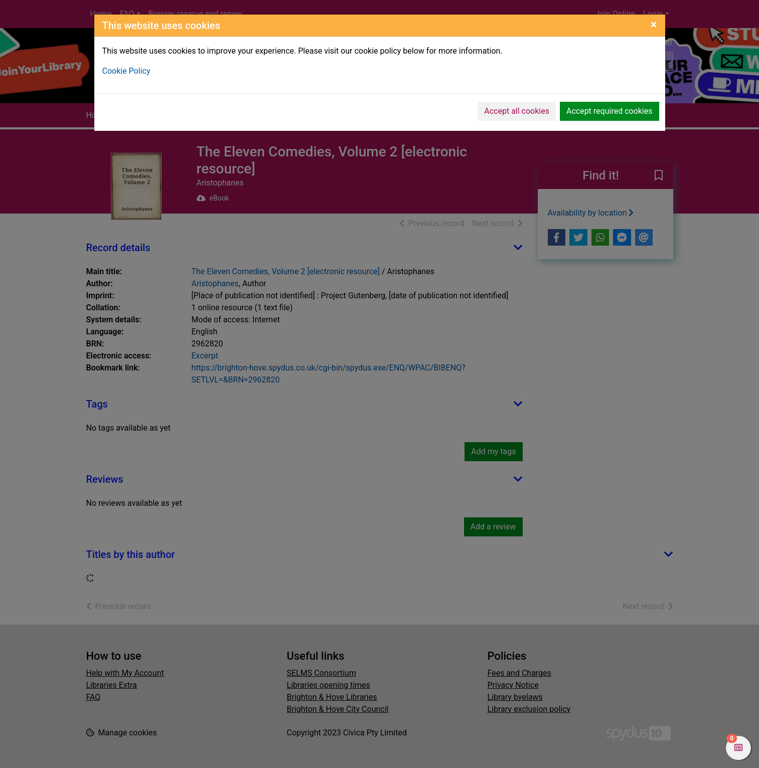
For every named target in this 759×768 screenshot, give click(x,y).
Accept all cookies (516, 111)
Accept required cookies (609, 111)
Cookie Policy (126, 71)
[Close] (654, 25)
